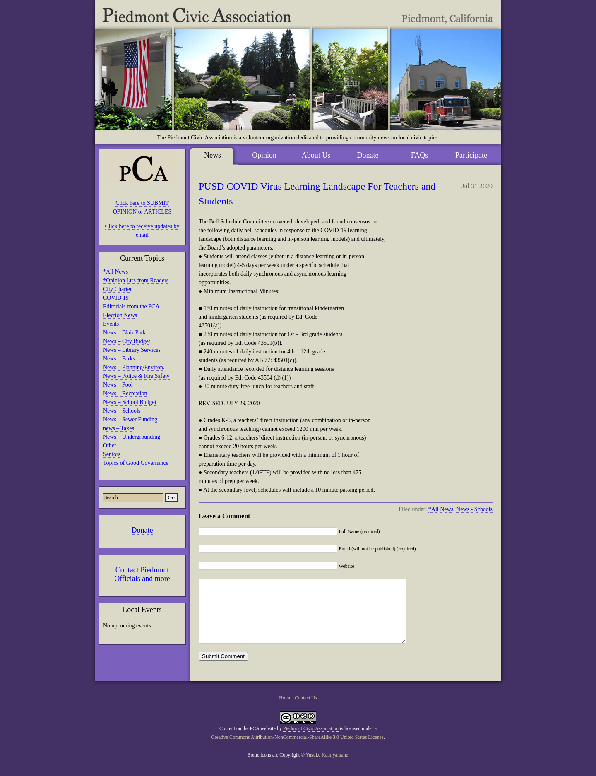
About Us (316, 155)
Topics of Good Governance (135, 463)
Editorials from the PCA (131, 306)
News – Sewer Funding (130, 419)
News (212, 155)
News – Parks (119, 359)
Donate (142, 530)
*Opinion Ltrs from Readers (135, 280)
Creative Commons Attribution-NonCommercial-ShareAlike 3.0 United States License (297, 749)
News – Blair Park (124, 332)
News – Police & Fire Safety (136, 376)
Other (109, 445)
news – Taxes (118, 428)
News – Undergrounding (131, 437)
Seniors (111, 454)
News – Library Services (132, 350)
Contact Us (306, 710)
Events (111, 324)
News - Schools (474, 509)
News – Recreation (125, 393)
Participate (471, 155)
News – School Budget (129, 402)
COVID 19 (116, 298)
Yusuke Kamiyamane (327, 767)
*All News (115, 272)
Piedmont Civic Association (311, 741)
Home (285, 710)
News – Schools (121, 411)
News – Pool (118, 385)
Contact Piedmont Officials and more (142, 574)
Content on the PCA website (247, 741)
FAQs (419, 155)
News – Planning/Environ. (133, 367)
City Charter (117, 289)
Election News (120, 315)
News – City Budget (126, 341)
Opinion (264, 155)
